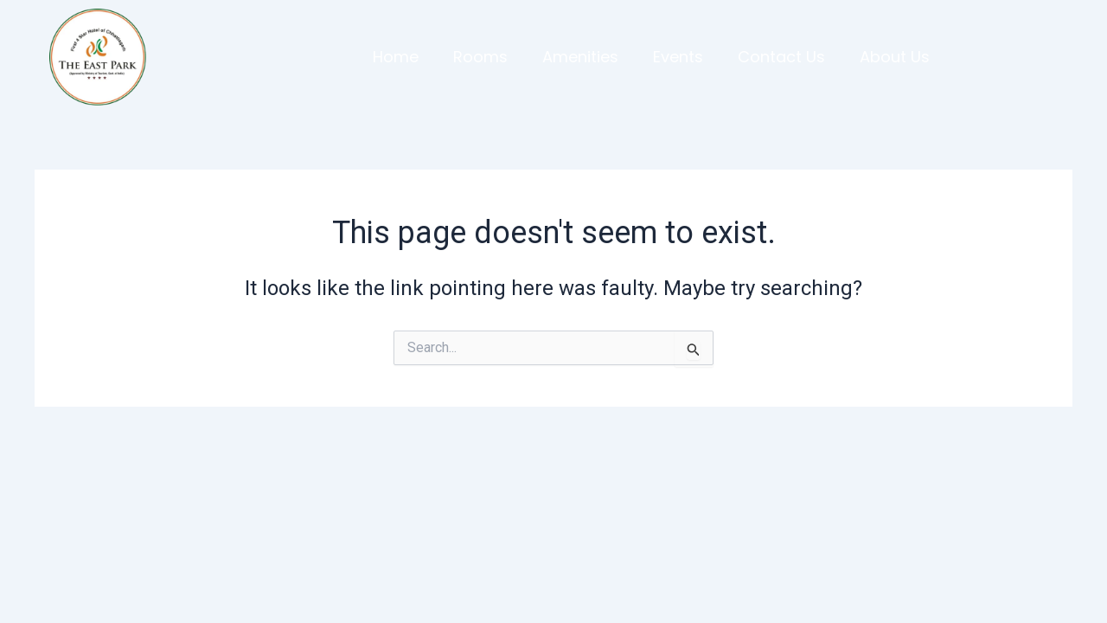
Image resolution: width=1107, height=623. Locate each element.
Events (678, 56)
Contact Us (781, 56)
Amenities (580, 56)
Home (396, 56)
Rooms (480, 56)
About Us (895, 56)
